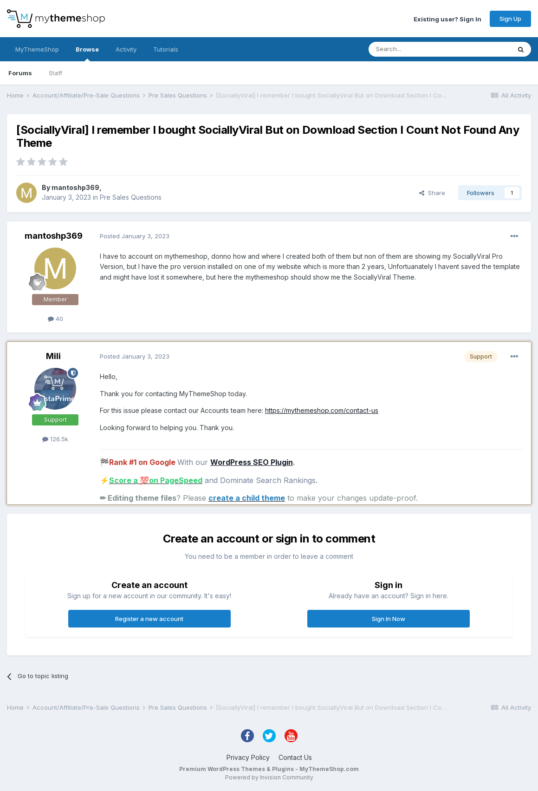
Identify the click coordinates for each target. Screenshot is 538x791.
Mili (53, 356)
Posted (134, 236)
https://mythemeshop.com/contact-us (321, 410)
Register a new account (149, 618)
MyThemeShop (37, 49)
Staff (55, 73)
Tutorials (165, 49)
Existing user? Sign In (447, 18)
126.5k (55, 439)
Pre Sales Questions (131, 197)
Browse (87, 53)
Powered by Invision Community (269, 777)
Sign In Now (388, 618)
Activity (126, 49)
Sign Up (510, 18)
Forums (20, 73)
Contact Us (295, 757)
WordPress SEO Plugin (251, 462)
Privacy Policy (248, 757)
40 (55, 318)
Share (432, 192)
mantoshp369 (75, 187)
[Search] (416, 49)
